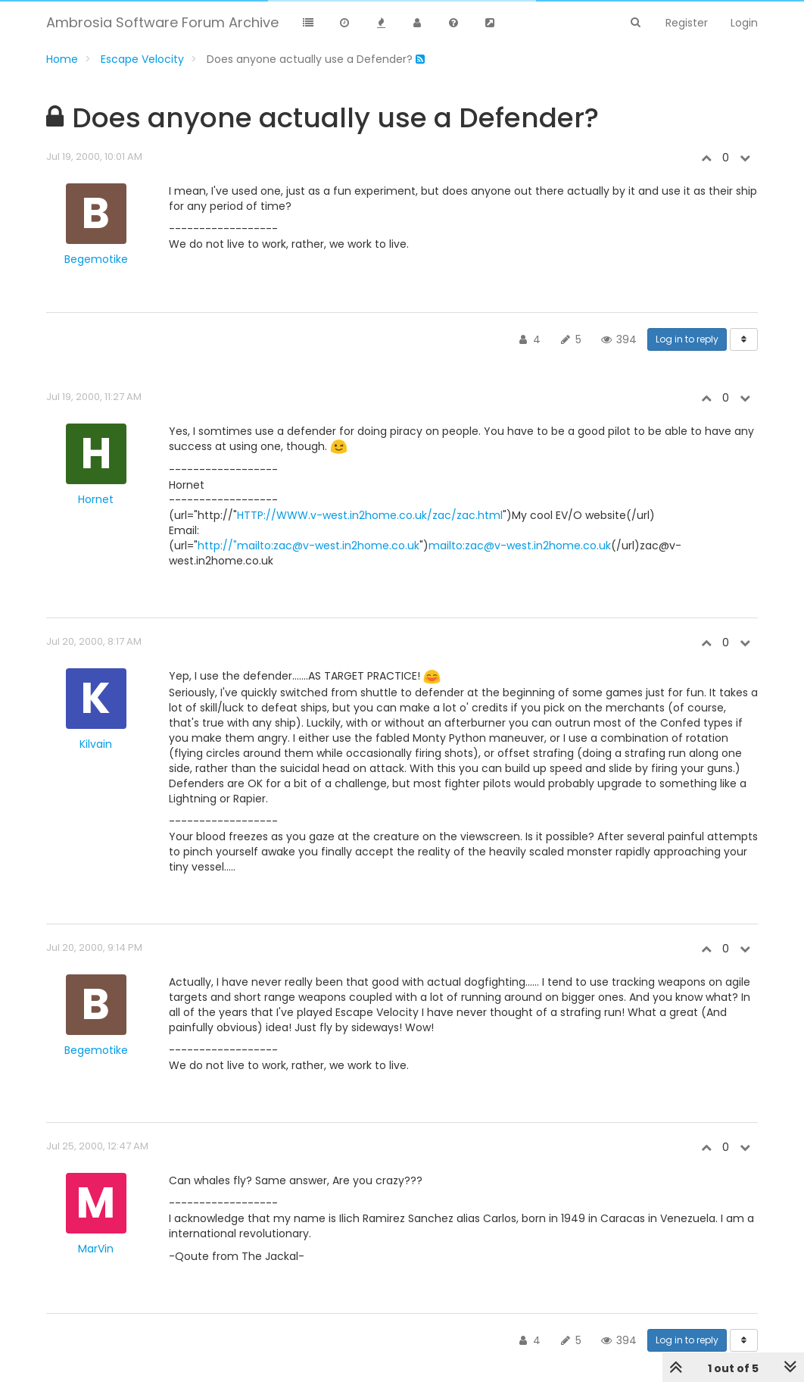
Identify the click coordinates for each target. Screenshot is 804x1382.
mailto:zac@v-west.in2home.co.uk (519, 545)
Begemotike (96, 259)
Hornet (96, 499)
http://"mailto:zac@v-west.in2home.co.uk (308, 545)
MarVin (96, 1248)
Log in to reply (687, 339)
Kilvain (95, 744)
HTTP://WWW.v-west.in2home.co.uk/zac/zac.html (370, 515)
